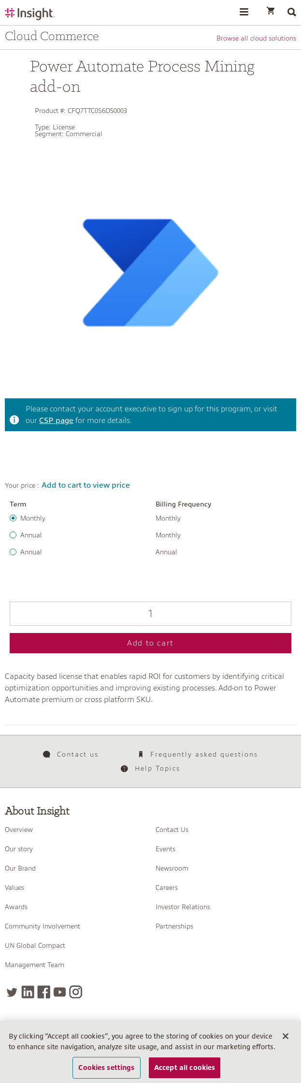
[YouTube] (60, 992)
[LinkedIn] (28, 992)
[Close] (285, 1036)
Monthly (32, 518)
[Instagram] (76, 992)
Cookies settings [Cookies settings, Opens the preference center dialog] (106, 1067)
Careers (167, 887)
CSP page (56, 420)
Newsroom (172, 868)
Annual (31, 535)
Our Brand (20, 868)
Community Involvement (42, 926)
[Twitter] (12, 992)
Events (165, 849)
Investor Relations (183, 907)
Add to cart (150, 643)
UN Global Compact (35, 945)
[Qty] (150, 614)
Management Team (34, 965)
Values (14, 887)
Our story (19, 849)
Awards (16, 907)
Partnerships (174, 926)
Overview (19, 829)
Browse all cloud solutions (256, 38)
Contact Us (172, 829)
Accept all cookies (184, 1067)
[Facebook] (44, 992)
